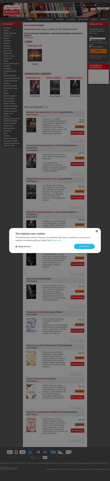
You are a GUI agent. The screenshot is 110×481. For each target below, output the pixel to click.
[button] (23, 246)
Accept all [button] (84, 246)
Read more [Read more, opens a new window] (56, 240)
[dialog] (55, 240)
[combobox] (97, 231)
